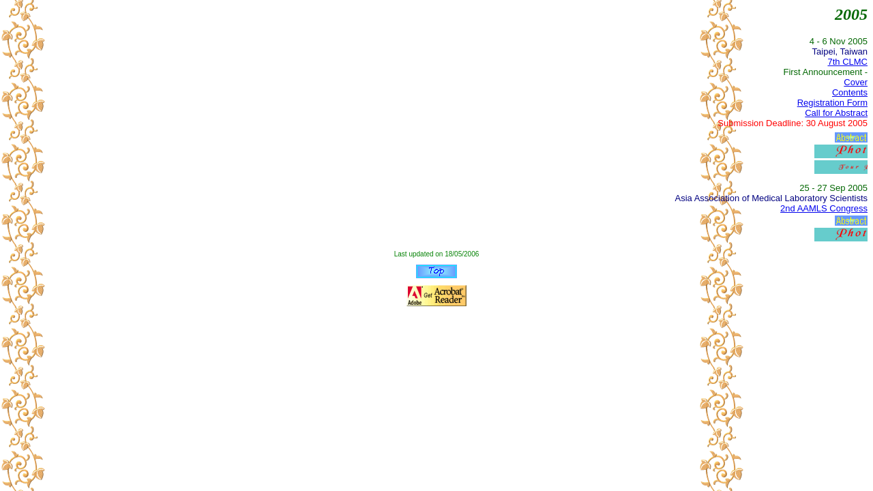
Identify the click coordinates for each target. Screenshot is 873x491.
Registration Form (832, 103)
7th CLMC (847, 62)
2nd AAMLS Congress (824, 208)
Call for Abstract (836, 113)
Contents (850, 92)
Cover (856, 82)
